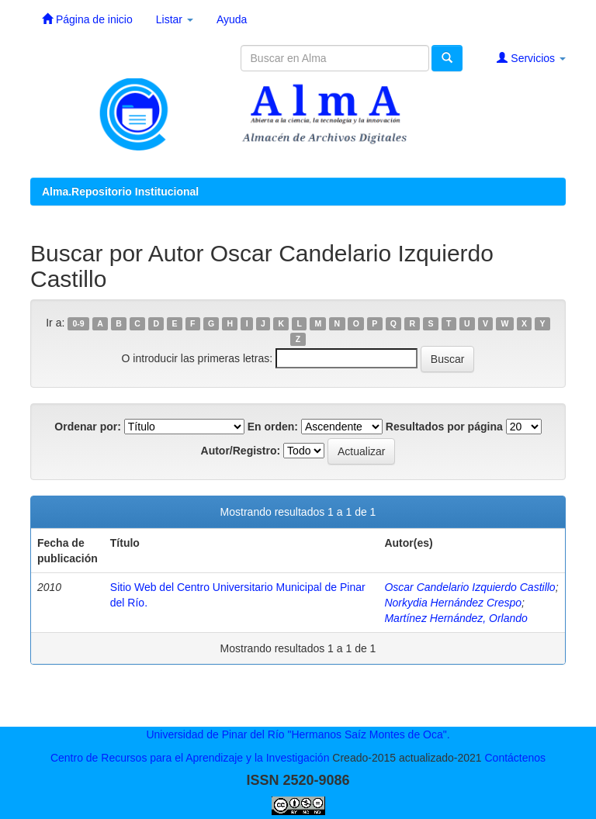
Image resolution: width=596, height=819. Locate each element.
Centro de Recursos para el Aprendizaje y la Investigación (190, 758)
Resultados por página (444, 426)
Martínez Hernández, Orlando (455, 618)
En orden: (273, 426)
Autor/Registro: (241, 450)
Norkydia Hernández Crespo (453, 602)
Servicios (531, 57)
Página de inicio (87, 19)
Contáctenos (515, 758)
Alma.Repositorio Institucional (120, 191)
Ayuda (232, 19)
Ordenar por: (87, 426)
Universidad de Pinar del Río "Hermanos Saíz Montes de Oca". (297, 734)
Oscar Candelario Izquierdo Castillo (469, 587)
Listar (174, 19)
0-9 (79, 323)
